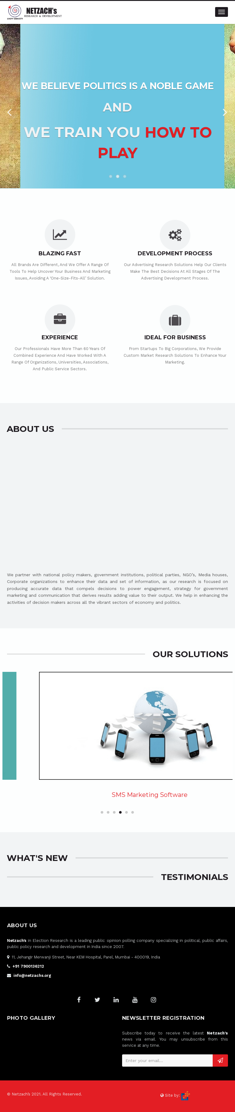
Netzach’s (16, 940)
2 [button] (108, 812)
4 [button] (121, 812)
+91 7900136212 (28, 966)
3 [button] (114, 812)
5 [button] (127, 812)
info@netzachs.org (32, 975)
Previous (9, 110)
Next (226, 110)
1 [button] (102, 812)
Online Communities (106, 794)
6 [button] (133, 812)
